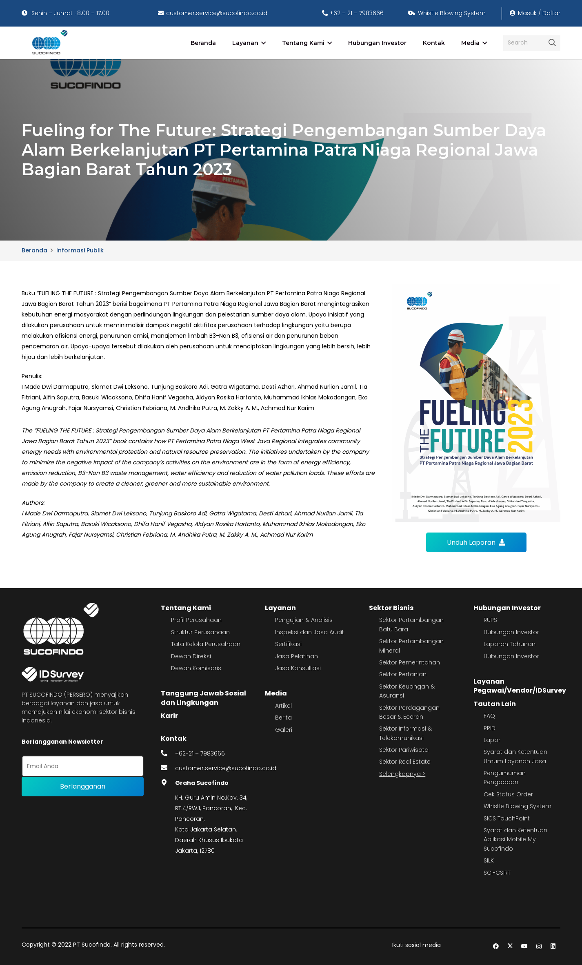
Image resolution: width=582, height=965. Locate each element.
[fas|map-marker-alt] (168, 783)
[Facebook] (496, 946)
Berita (283, 717)
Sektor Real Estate (405, 762)
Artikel (283, 706)
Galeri (283, 730)
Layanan (280, 608)
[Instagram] (539, 946)
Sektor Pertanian (403, 674)
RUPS (490, 620)
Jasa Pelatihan (296, 656)
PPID (489, 728)
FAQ (489, 716)
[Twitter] (510, 946)
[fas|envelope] (168, 768)
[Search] (531, 43)
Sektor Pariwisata (404, 750)
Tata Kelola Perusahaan (205, 644)
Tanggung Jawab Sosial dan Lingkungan (203, 698)
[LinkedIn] (553, 946)
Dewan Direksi (191, 656)
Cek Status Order (508, 794)
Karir (169, 715)
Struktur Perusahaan (200, 632)
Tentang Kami (186, 608)
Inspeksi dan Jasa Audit (309, 632)
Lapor (492, 740)
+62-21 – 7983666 (200, 753)
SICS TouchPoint (507, 818)
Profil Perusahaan (196, 620)
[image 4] (48, 43)
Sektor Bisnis (391, 608)
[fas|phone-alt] (168, 753)
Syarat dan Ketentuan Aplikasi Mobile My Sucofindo (515, 839)
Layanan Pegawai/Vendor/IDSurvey (519, 686)
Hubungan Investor (507, 608)
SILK (489, 860)
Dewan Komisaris (196, 668)
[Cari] (552, 43)
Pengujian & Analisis (304, 620)
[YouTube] (525, 946)
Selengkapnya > (402, 774)
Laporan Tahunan (509, 644)
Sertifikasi (288, 644)
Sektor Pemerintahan (409, 662)
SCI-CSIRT (497, 873)
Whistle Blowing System (517, 806)
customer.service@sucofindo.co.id (225, 768)
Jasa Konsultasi (298, 668)
